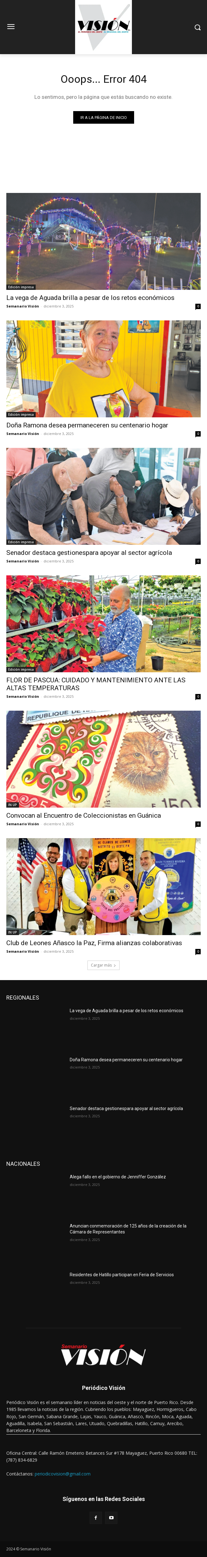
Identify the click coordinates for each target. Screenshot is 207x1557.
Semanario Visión (22, 306)
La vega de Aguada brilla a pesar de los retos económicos (90, 298)
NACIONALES (23, 1163)
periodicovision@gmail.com (63, 1474)
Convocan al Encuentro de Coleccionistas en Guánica (83, 815)
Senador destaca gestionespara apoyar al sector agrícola (89, 552)
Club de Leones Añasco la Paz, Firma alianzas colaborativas (94, 943)
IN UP (12, 805)
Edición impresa (21, 287)
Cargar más (103, 965)
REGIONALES (22, 997)
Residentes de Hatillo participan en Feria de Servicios (122, 1274)
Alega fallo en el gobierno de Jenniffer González (118, 1176)
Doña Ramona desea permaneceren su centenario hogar (87, 425)
